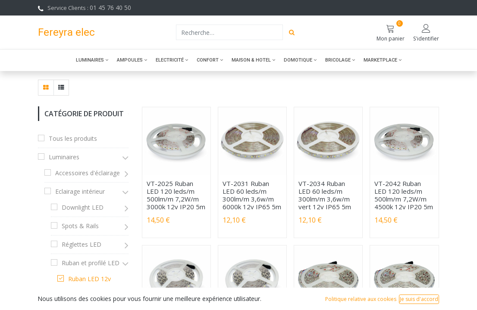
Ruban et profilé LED (90, 263)
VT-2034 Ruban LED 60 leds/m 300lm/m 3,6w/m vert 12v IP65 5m (324, 195)
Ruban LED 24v (89, 297)
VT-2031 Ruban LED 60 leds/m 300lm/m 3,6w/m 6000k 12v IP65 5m (252, 195)
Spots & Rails (80, 226)
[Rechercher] (291, 32)
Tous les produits (73, 138)
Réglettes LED (81, 244)
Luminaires (64, 157)
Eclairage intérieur (80, 191)
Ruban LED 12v (89, 279)
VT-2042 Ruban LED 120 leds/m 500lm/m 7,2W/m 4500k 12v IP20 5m (403, 195)
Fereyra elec (66, 32)
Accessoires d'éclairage (87, 173)
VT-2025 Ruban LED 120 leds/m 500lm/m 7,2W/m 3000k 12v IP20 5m (176, 195)
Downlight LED (83, 207)
